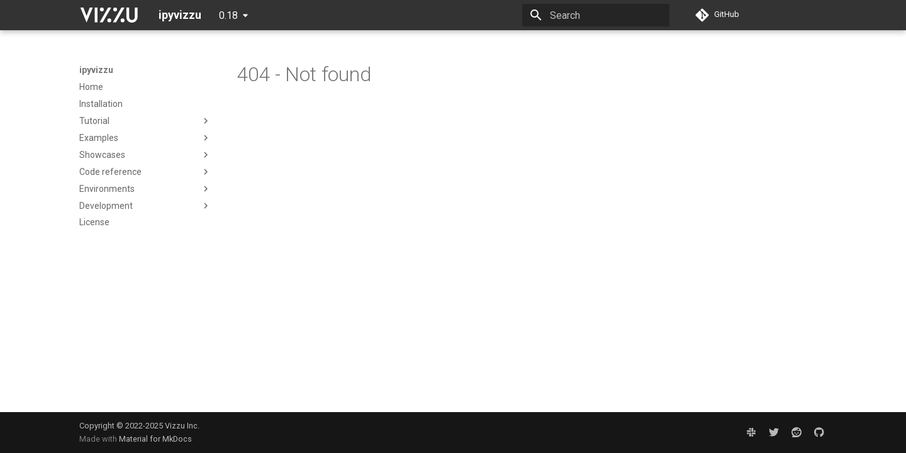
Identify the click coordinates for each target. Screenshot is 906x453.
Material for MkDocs (155, 439)
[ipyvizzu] (108, 15)
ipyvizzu (96, 70)
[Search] (595, 15)
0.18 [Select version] (228, 15)
